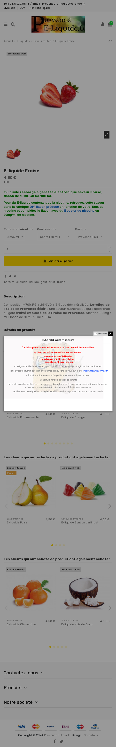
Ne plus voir (102, 334)
